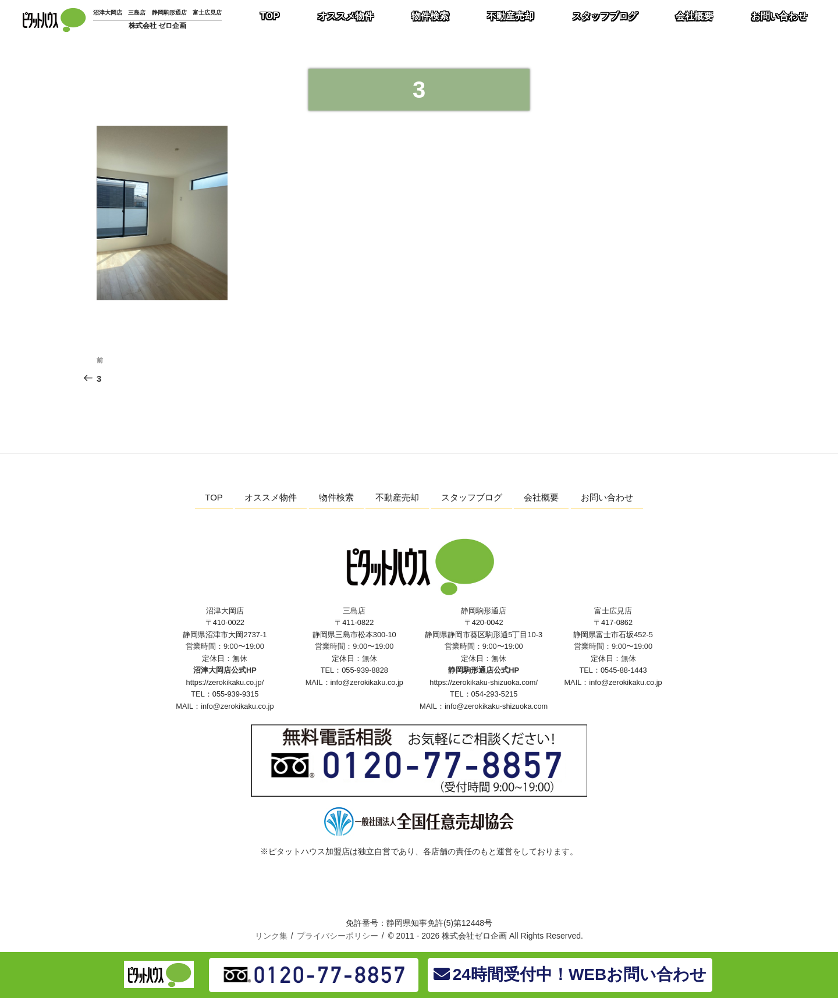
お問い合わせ (607, 497)
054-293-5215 (494, 694)
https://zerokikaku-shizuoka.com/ (483, 682)
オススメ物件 (270, 497)
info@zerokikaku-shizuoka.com (496, 706)
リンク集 (271, 935)
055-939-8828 (365, 670)
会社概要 (541, 497)
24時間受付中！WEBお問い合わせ (570, 974)
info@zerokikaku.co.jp (237, 706)
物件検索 (336, 497)
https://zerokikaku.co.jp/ (225, 682)
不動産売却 (397, 497)
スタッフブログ (471, 497)
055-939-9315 (235, 694)
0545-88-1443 (624, 670)
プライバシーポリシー (337, 935)
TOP (214, 497)
